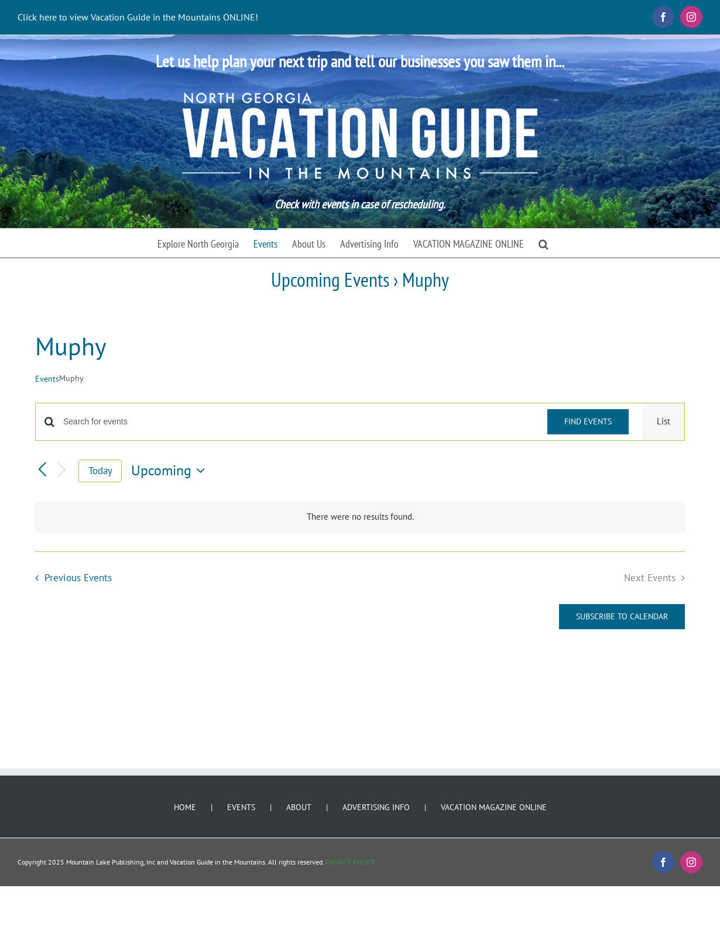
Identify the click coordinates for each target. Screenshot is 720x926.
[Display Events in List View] (663, 421)
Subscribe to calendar (622, 617)
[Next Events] (62, 470)
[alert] (360, 517)
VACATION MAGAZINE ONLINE (494, 807)
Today (100, 470)
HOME (185, 807)
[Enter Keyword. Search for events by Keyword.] (298, 421)
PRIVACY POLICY (350, 862)
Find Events (588, 421)
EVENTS (241, 807)
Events (47, 378)
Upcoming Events (330, 279)
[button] (543, 243)
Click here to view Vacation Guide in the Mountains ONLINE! (138, 17)
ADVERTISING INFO (376, 807)
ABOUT (298, 807)
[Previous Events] (42, 471)
